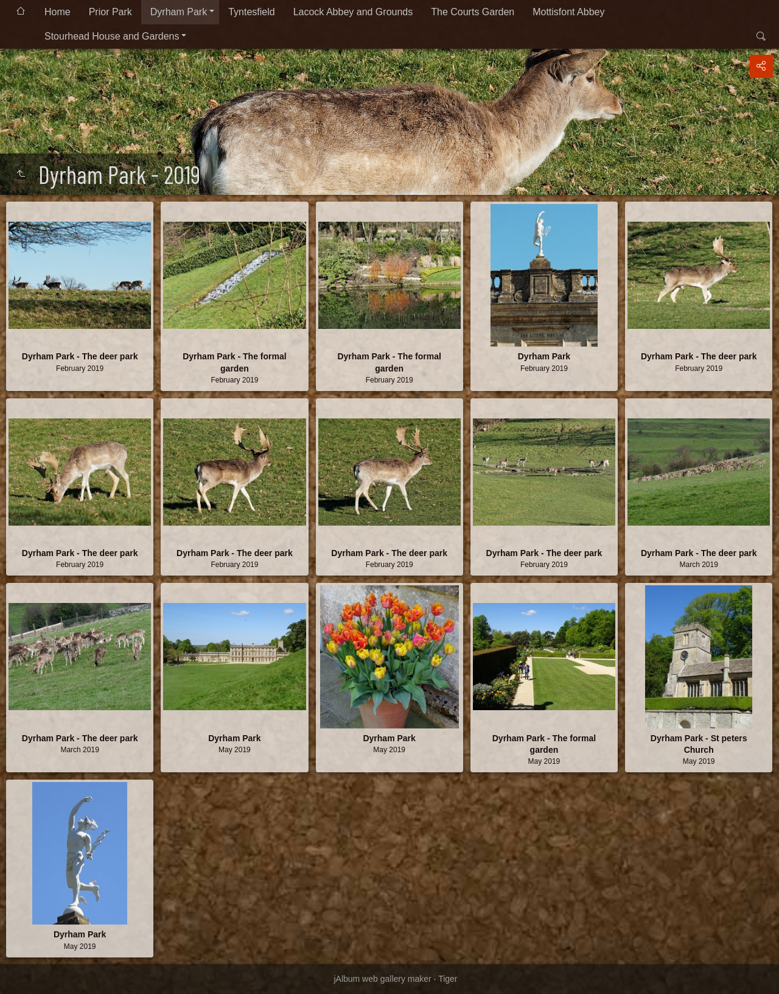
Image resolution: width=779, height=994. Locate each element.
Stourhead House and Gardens (111, 36)
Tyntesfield (251, 12)
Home (57, 12)
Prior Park (110, 12)
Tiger (447, 979)
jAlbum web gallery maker (382, 979)
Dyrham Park (178, 12)
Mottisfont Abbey (568, 12)
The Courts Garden (472, 12)
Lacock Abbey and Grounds (353, 12)
